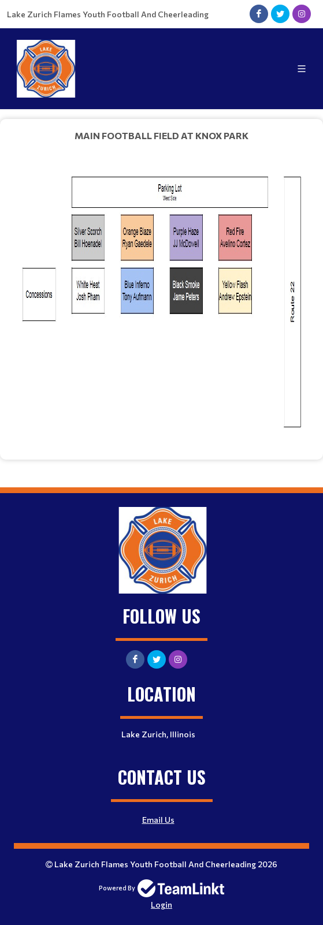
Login (161, 904)
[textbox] (161, 285)
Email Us (158, 820)
